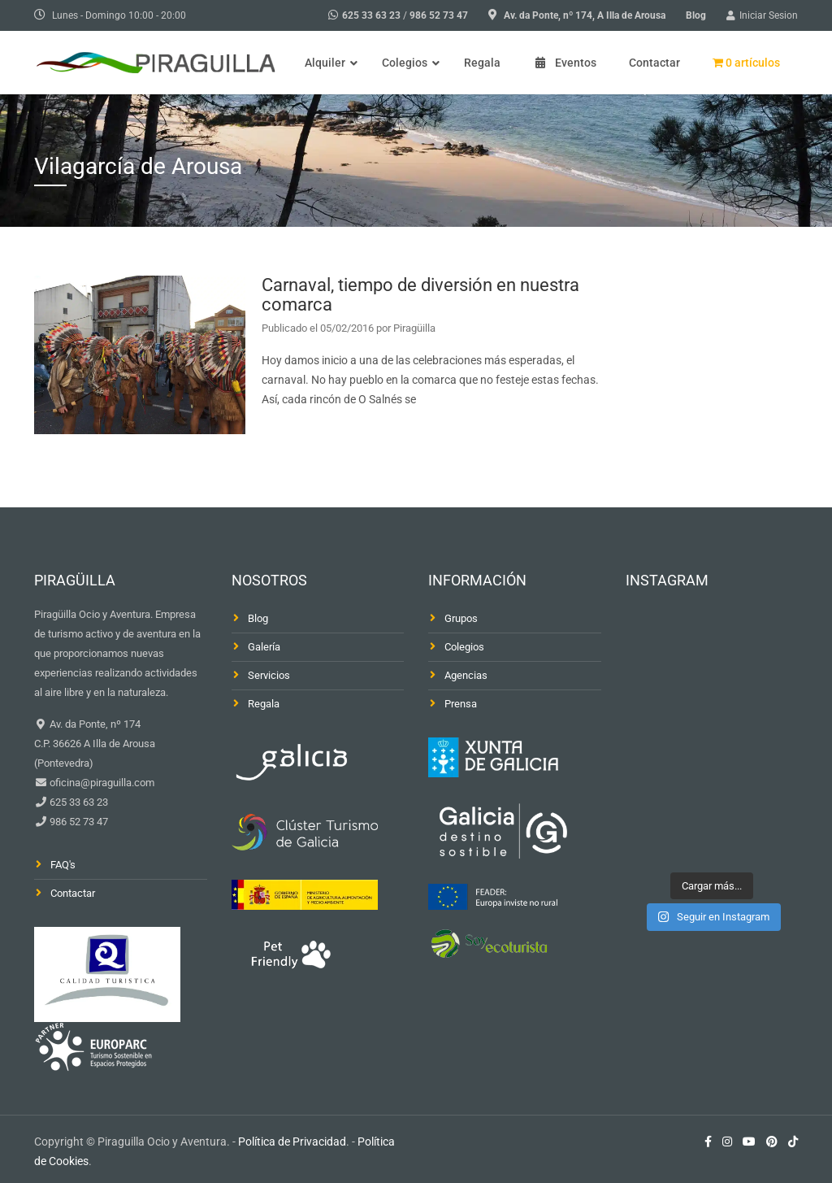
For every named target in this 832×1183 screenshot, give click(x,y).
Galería (264, 647)
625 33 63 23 (371, 15)
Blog (696, 15)
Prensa (460, 704)
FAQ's (63, 865)
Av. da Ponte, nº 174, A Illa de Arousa (584, 15)
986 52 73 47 (439, 15)
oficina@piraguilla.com (100, 782)
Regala (264, 704)
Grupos (461, 618)
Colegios (464, 647)
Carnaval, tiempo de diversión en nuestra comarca (420, 295)
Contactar (72, 893)
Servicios (269, 675)
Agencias (466, 675)
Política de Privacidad (292, 1141)
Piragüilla (414, 328)
